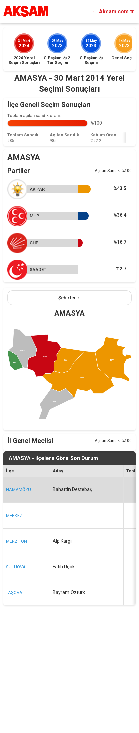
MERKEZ (14, 615)
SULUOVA (16, 667)
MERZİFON (16, 641)
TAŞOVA (14, 692)
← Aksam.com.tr (113, 11)
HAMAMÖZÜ (18, 589)
